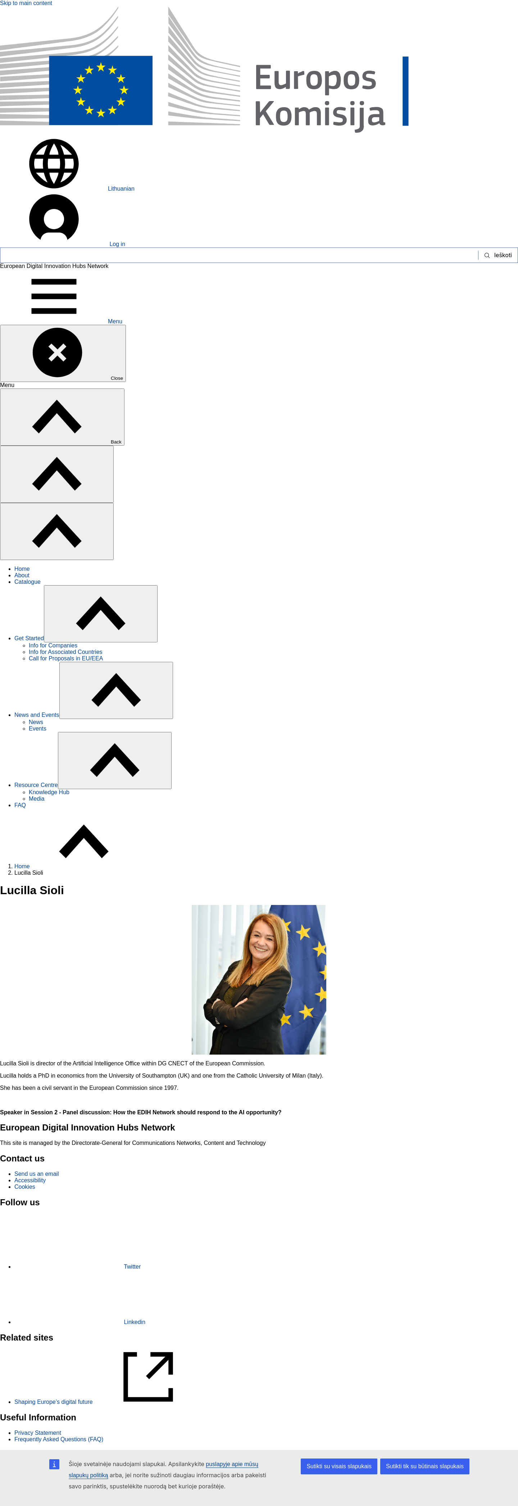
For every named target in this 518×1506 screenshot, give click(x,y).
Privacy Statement (37, 1433)
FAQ (20, 805)
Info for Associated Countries (66, 652)
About (21, 575)
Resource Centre (36, 785)
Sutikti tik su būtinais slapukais (425, 1466)
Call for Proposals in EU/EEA (66, 658)
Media (37, 799)
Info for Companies (53, 645)
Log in (62, 244)
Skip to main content (26, 3)
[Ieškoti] (239, 255)
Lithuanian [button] (67, 189)
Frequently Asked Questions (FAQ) (58, 1439)
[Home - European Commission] (259, 133)
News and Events (36, 715)
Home (22, 569)
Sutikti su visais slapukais (339, 1466)
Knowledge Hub (49, 792)
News (36, 722)
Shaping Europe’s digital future (108, 1402)
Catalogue (27, 582)
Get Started (29, 638)
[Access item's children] (101, 613)
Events (37, 728)
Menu (61, 321)
